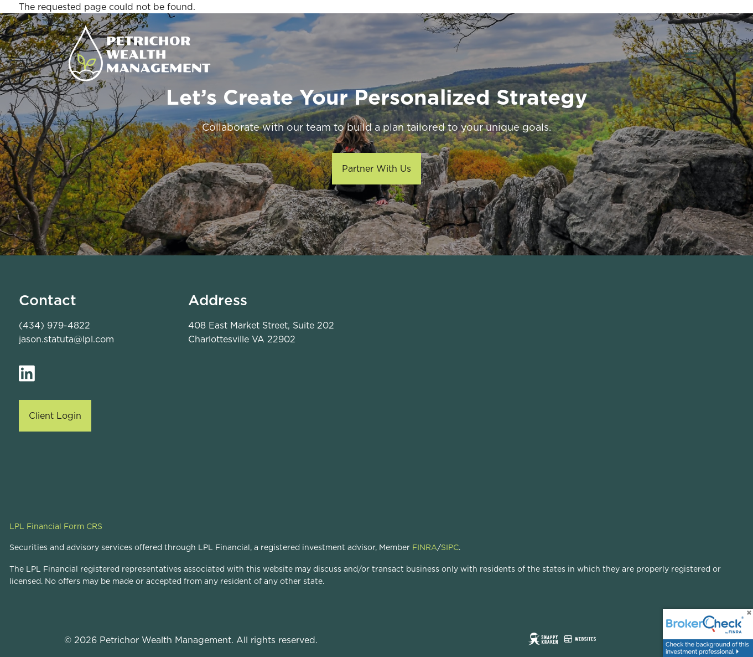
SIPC (450, 547)
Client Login (55, 415)
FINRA (424, 547)
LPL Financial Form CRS (55, 526)
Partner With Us (376, 168)
